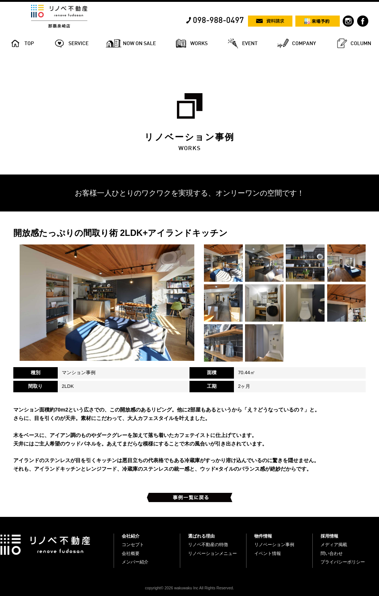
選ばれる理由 (201, 536)
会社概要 (131, 553)
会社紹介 (131, 536)
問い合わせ (332, 553)
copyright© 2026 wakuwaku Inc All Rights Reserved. (189, 588)
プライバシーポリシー (343, 562)
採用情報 (329, 536)
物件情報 (263, 536)
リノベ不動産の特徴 (208, 544)
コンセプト (133, 544)
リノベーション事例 (274, 544)
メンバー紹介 (135, 562)
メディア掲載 (334, 544)
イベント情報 (267, 553)
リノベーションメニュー (212, 553)
